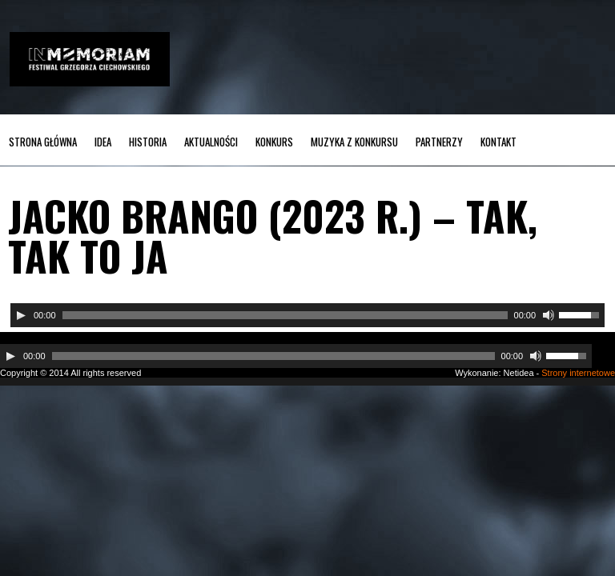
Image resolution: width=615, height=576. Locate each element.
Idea (102, 142)
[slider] (285, 315)
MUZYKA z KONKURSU (354, 142)
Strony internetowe (578, 373)
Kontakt (498, 142)
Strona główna (43, 142)
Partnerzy (439, 142)
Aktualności (211, 142)
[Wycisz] (548, 315)
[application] (307, 315)
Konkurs (274, 142)
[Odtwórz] (20, 315)
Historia (148, 142)
